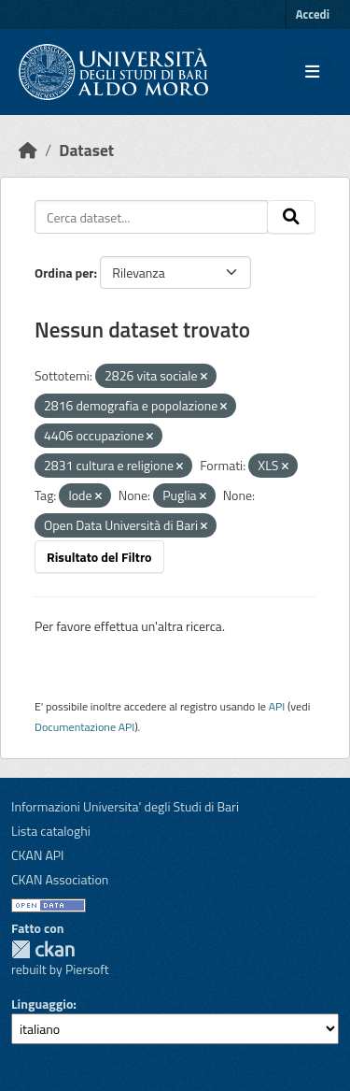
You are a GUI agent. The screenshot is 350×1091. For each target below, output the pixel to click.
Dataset (86, 150)
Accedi (312, 14)
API (277, 706)
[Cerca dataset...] (151, 217)
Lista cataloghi (51, 830)
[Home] (28, 150)
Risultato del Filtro (99, 557)
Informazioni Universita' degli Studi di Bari (125, 806)
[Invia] (291, 217)
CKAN (43, 949)
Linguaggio (42, 1003)
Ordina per (64, 272)
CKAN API (37, 855)
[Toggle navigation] (312, 72)
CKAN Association (59, 879)
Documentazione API (84, 727)
